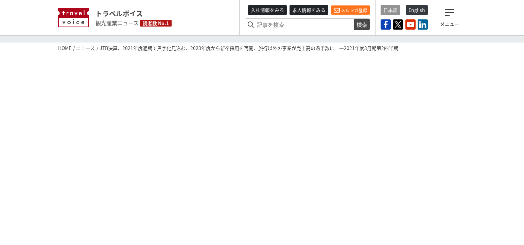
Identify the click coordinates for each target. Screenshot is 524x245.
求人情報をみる (309, 9)
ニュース (85, 48)
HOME (64, 48)
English (416, 9)
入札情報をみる (267, 9)
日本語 (390, 9)
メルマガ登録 (350, 10)
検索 (361, 24)
